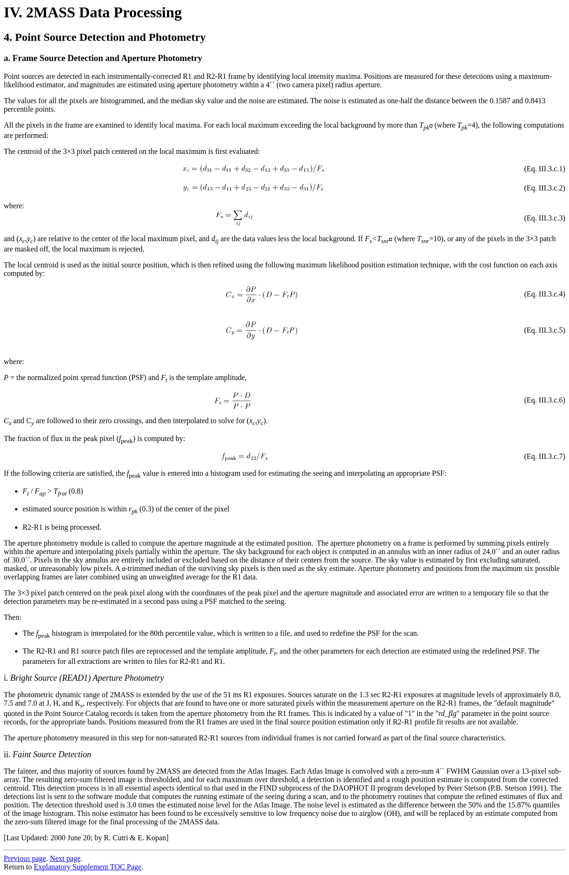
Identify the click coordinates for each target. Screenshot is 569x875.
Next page (65, 858)
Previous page (25, 858)
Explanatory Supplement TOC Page (87, 867)
